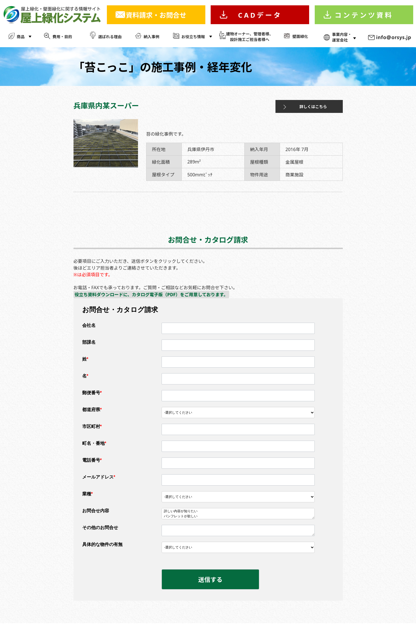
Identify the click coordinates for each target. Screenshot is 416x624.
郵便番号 (92, 393)
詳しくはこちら (304, 106)
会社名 (89, 325)
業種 (87, 494)
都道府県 (92, 409)
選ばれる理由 (110, 36)
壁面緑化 (300, 36)
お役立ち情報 (193, 36)
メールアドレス (98, 477)
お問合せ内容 (95, 511)
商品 (21, 36)
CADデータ (260, 15)
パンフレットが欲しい (238, 516)
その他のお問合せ (100, 527)
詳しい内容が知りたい (238, 511)
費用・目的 (62, 36)
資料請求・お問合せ (156, 15)
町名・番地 (94, 443)
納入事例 (151, 36)
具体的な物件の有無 (102, 544)
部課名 (89, 342)
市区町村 (92, 426)
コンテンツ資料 (364, 15)
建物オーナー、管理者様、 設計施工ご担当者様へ (249, 36)
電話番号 (92, 460)
